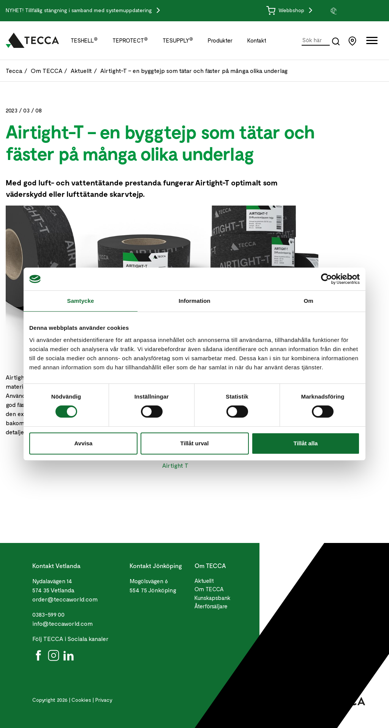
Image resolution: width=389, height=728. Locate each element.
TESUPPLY (178, 40)
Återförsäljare (211, 606)
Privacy (103, 699)
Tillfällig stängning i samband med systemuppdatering (89, 10)
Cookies (81, 699)
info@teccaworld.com (62, 623)
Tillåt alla (306, 443)
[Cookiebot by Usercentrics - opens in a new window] (326, 279)
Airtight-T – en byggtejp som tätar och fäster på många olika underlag (194, 70)
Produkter (220, 40)
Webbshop (286, 10)
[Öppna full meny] (372, 42)
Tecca (14, 70)
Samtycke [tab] (80, 301)
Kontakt (256, 40)
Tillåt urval (194, 443)
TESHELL (84, 40)
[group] (356, 10)
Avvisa (83, 443)
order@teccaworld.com (65, 599)
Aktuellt (81, 70)
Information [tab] (194, 301)
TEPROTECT (130, 40)
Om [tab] (308, 301)
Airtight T (175, 465)
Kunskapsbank (212, 597)
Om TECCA (46, 70)
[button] (356, 10)
